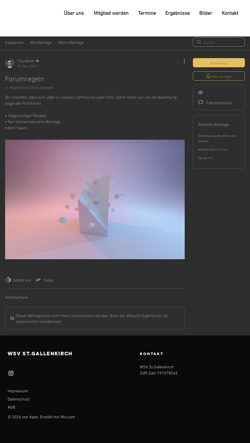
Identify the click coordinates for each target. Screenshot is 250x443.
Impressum (18, 391)
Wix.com (67, 417)
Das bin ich (205, 157)
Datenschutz (19, 399)
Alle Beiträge (41, 42)
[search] (219, 42)
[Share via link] (44, 279)
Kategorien (14, 42)
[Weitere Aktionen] (182, 61)
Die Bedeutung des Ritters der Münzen (217, 138)
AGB (11, 407)
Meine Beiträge (71, 42)
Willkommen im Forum (213, 149)
